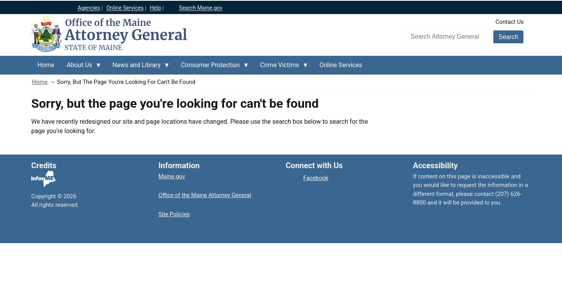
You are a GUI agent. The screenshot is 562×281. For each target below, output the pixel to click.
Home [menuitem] (45, 65)
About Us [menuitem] (80, 68)
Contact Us (509, 21)
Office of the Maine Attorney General (204, 195)
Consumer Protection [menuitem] (211, 68)
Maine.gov (171, 176)
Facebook (315, 177)
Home (40, 81)
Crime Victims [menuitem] (281, 68)
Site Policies (174, 214)
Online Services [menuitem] (341, 65)
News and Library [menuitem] (138, 68)
